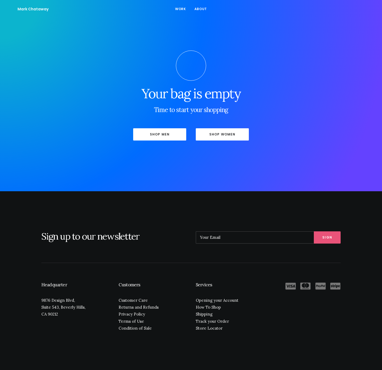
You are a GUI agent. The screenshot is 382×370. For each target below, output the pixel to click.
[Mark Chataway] (25, 9)
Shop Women (222, 134)
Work (180, 9)
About (200, 9)
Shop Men (160, 134)
